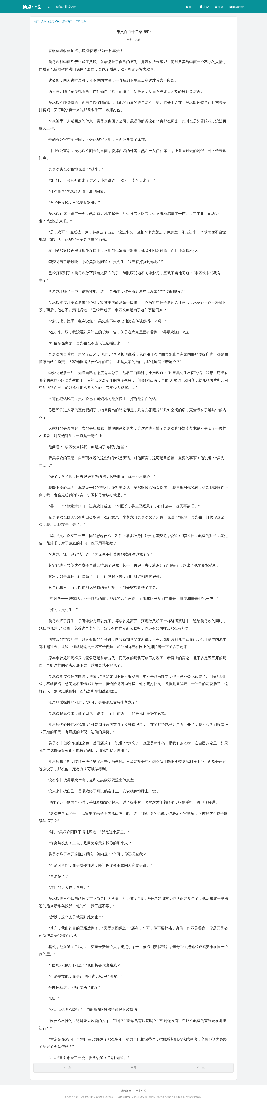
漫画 (219, 7)
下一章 (200, 1067)
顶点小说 (31, 6)
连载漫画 (126, 1090)
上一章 (66, 1067)
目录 (133, 1067)
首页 (190, 7)
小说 (204, 7)
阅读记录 (236, 7)
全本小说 (141, 1090)
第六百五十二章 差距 (74, 21)
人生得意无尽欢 (50, 21)
